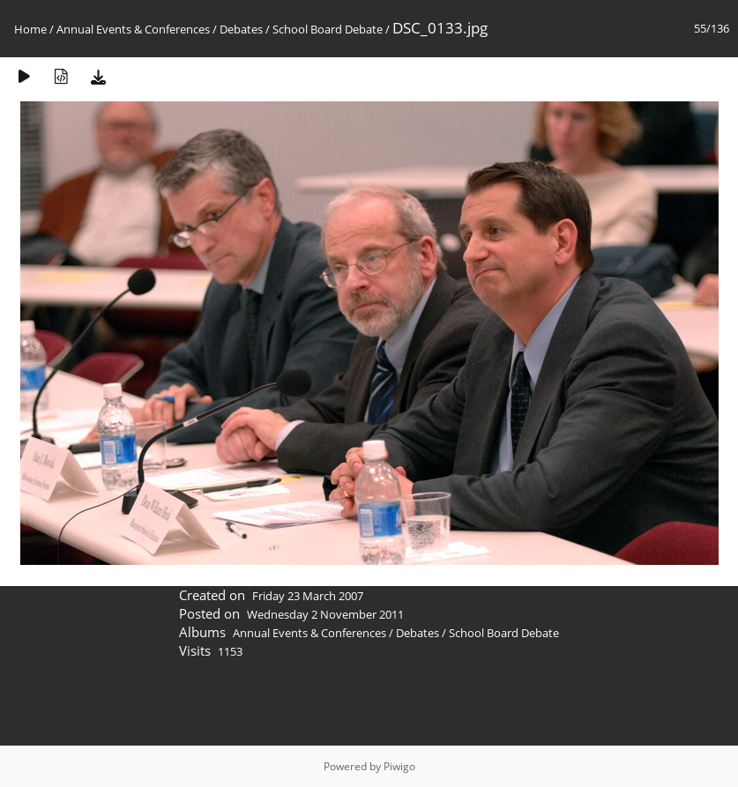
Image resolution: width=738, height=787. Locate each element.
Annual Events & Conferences (133, 29)
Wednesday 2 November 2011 (325, 614)
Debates (241, 29)
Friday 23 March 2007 (307, 596)
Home (30, 29)
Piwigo (399, 766)
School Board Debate (327, 29)
